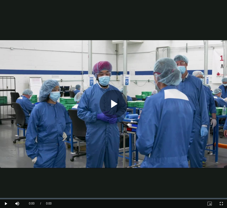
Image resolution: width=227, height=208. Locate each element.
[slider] (113, 198)
